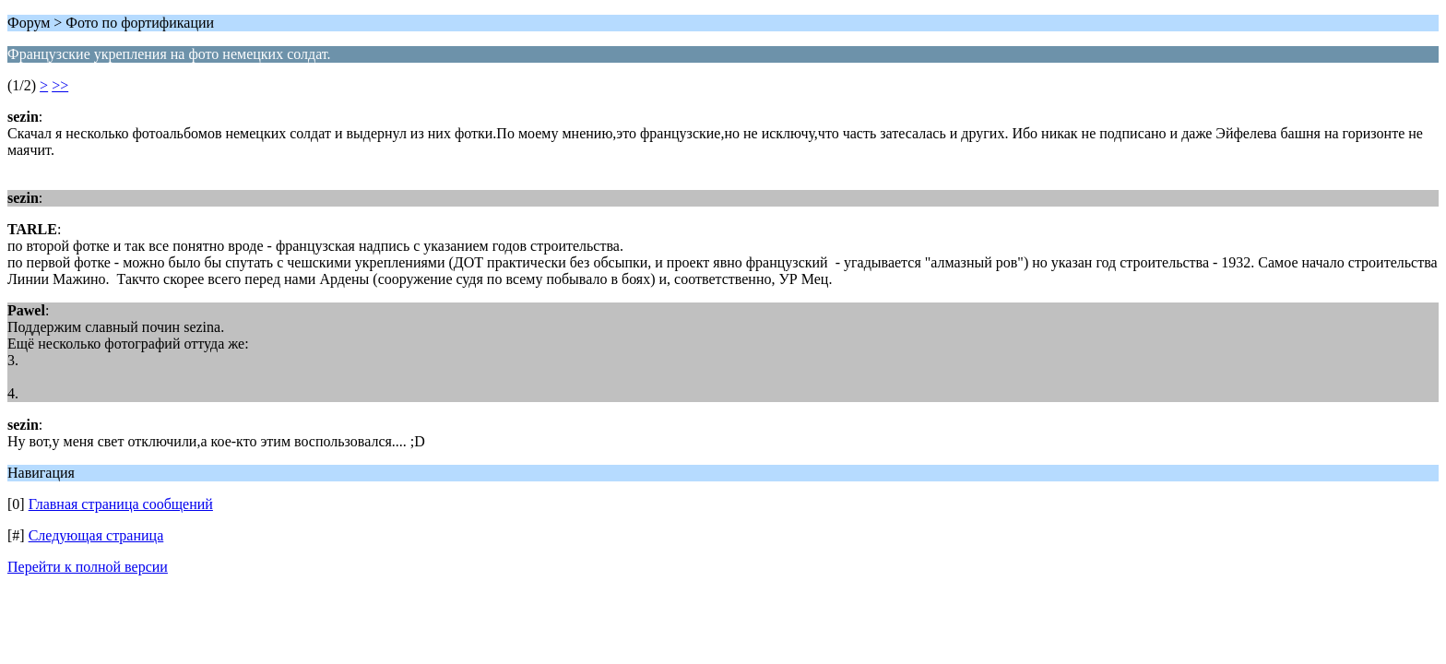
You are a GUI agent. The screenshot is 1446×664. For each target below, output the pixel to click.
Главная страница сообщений (121, 504)
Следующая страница (96, 535)
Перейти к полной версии (87, 567)
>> (60, 85)
